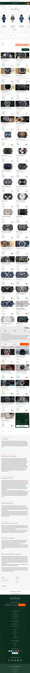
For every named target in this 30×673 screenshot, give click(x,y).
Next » (27, 431)
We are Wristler (15, 633)
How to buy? (15, 613)
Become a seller (15, 624)
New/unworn (11, 35)
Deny (6, 344)
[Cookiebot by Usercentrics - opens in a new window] (24, 328)
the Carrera (24, 480)
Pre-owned (5, 35)
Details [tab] (15, 330)
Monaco (17, 582)
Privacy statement (15, 669)
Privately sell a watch (15, 626)
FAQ (15, 644)
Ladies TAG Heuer (4, 581)
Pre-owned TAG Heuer (5, 580)
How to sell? (15, 623)
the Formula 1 (23, 467)
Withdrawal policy (15, 671)
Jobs (15, 634)
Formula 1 (17, 581)
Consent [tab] (5, 330)
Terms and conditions (15, 668)
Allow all (24, 344)
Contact (15, 645)
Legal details (15, 637)
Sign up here (21, 604)
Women (15, 35)
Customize (15, 344)
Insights (15, 631)
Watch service (15, 642)
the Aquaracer (6, 526)
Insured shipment (15, 618)
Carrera (17, 580)
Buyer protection (15, 616)
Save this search (25, 49)
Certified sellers (15, 615)
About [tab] (25, 330)
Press (15, 636)
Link (16, 583)
